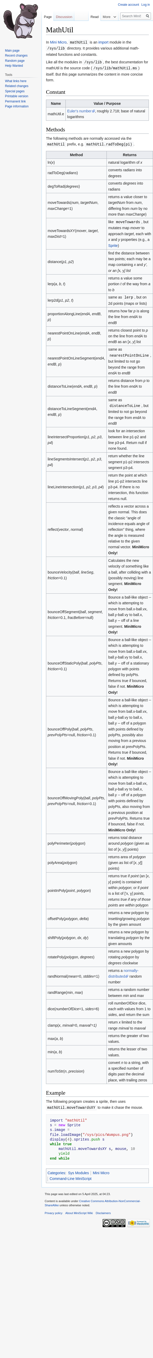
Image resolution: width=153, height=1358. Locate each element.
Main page (12, 50)
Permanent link (15, 101)
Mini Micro (58, 42)
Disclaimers (103, 1210)
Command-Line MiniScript (70, 1176)
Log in (145, 5)
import (103, 42)
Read (93, 17)
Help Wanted (14, 66)
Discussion (64, 17)
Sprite (113, 244)
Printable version (16, 96)
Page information (17, 106)
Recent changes (16, 55)
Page (48, 17)
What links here (15, 81)
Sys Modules (78, 1170)
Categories (56, 1170)
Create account (128, 5)
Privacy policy (53, 1210)
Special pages (14, 91)
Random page (14, 61)
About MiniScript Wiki (79, 1210)
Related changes (16, 86)
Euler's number (79, 110)
